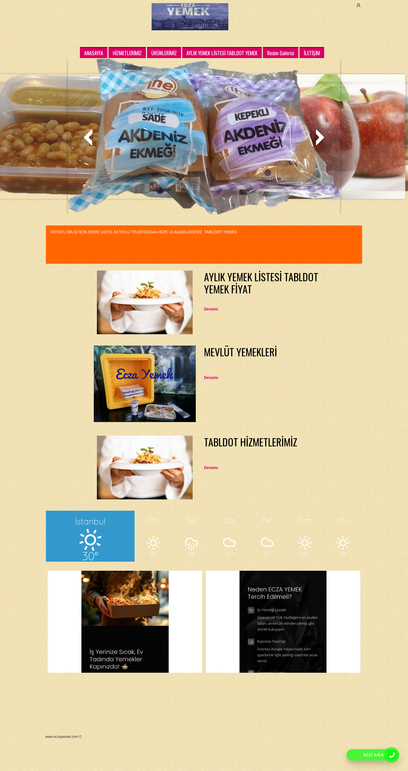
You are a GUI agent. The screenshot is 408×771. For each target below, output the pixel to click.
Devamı (211, 309)
